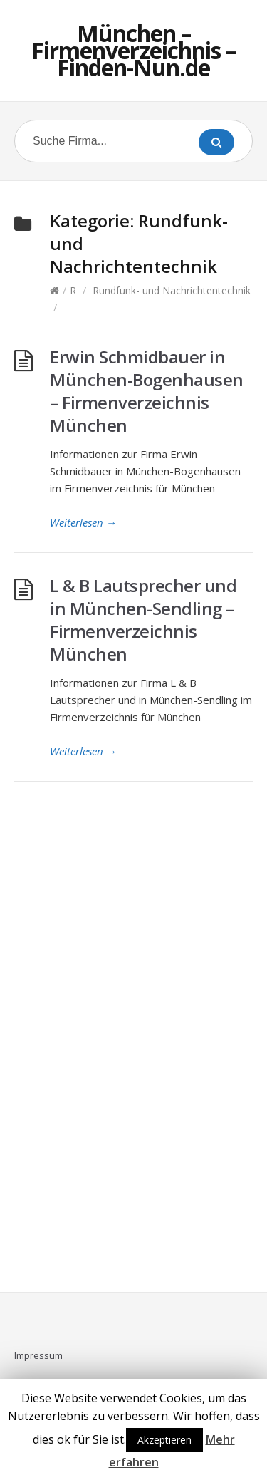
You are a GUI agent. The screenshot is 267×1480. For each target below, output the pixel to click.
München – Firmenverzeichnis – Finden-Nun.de (133, 50)
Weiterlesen (83, 522)
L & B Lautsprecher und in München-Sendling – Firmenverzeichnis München (143, 620)
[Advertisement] (134, 1045)
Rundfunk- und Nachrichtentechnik (172, 290)
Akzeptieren (164, 1440)
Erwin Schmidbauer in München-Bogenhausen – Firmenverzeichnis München (147, 391)
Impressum (38, 1355)
